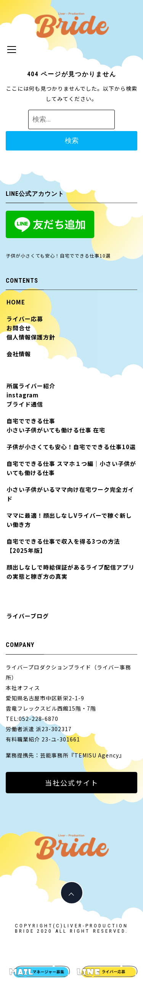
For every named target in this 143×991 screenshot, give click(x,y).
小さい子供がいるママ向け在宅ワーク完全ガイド (70, 494)
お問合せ (18, 328)
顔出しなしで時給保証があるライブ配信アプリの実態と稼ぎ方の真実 (70, 571)
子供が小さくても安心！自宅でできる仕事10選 (58, 255)
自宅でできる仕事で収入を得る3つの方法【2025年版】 (63, 545)
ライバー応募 (24, 319)
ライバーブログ (27, 616)
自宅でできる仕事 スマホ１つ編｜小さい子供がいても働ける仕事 (71, 468)
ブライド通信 (24, 404)
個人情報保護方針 (30, 337)
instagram (22, 395)
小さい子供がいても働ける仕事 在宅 (55, 430)
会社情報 (18, 354)
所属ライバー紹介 (30, 386)
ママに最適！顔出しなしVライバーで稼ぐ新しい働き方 (69, 519)
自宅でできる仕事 (30, 421)
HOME (15, 302)
